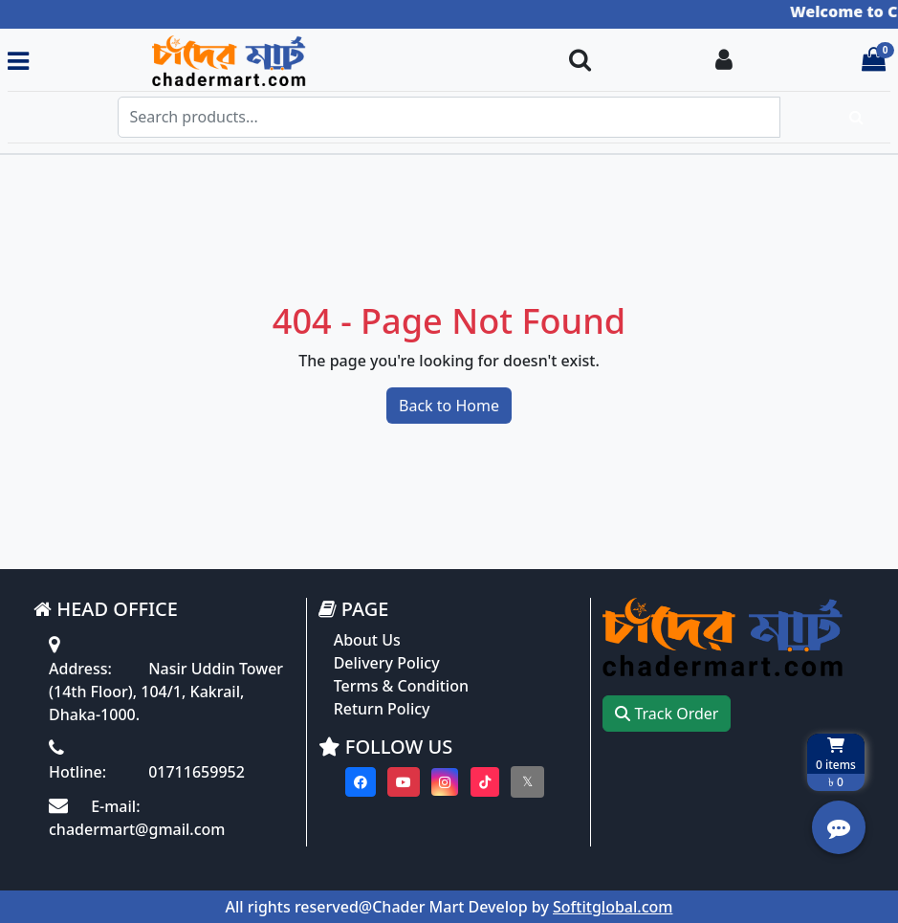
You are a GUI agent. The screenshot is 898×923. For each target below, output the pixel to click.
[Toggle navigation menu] (18, 61)
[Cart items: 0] (873, 60)
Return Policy (382, 708)
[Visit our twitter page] (527, 782)
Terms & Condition (401, 685)
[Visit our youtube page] (403, 782)
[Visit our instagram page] (444, 782)
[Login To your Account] (724, 60)
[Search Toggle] (580, 60)
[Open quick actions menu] (838, 827)
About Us (367, 639)
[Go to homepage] (290, 61)
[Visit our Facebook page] (360, 782)
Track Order (666, 713)
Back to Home (449, 405)
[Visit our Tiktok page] (485, 782)
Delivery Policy (387, 662)
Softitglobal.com (612, 906)
